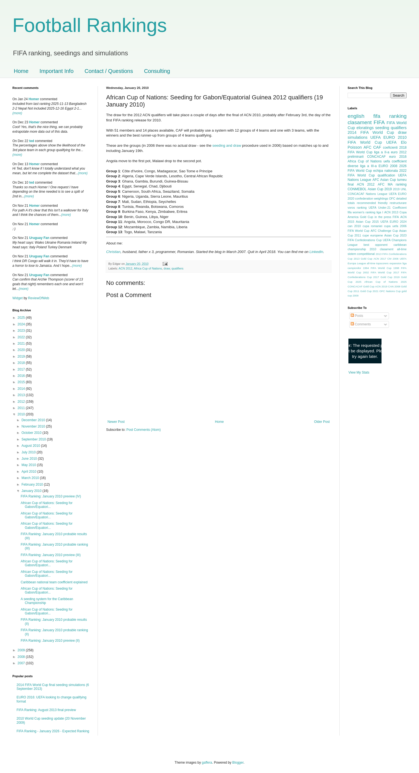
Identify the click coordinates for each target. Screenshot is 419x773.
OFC (392, 198)
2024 (22, 324)
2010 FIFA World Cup (377, 140)
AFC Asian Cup (384, 180)
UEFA (391, 142)
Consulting (157, 71)
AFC (368, 147)
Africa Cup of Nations (148, 268)
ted (31, 141)
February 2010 (33, 484)
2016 (22, 376)
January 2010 (32, 491)
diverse (353, 166)
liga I (380, 212)
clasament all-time (393, 249)
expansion (396, 263)
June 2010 (30, 459)
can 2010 (354, 226)
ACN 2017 (380, 258)
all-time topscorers (378, 263)
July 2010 (29, 452)
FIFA (396, 217)
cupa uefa (391, 226)
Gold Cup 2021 (369, 291)
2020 (22, 350)
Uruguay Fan (39, 238)
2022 (22, 337)
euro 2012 (399, 152)
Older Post (322, 422)
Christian (113, 252)
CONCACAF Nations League (367, 193)
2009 (22, 650)
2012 (22, 402)
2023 (22, 331)
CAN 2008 (394, 286)
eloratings (365, 128)
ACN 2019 (381, 286)
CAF (377, 147)
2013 (22, 395)
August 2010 (31, 446)
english (356, 116)
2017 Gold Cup (382, 277)
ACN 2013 (391, 212)
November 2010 (34, 426)
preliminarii (356, 157)
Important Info (56, 71)
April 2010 (29, 471)
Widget (18, 298)
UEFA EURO (382, 137)
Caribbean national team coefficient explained (54, 582)
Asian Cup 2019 (380, 189)
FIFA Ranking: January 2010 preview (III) (50, 555)
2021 (22, 343)
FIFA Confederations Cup (365, 240)
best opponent (376, 244)
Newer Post (116, 422)
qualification (386, 175)
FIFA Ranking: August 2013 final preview (46, 710)
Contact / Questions (109, 71)
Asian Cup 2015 (367, 221)
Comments (361, 324)
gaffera (207, 762)
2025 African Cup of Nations (377, 281)
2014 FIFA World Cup (371, 132)
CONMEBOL (357, 189)
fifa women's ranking (361, 212)
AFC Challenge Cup (384, 230)
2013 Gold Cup (363, 258)
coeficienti (390, 147)
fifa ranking (390, 116)
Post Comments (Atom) (143, 430)
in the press (383, 217)
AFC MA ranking (392, 184)
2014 (22, 389)
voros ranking (357, 207)
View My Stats (358, 372)
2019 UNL (400, 189)
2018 (22, 363)
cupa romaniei (372, 226)
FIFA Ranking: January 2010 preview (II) (50, 641)
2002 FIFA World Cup (377, 272)
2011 (22, 408)
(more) (17, 113)
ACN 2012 (125, 268)
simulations (357, 137)
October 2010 (32, 433)
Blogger (238, 762)
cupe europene (372, 235)
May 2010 (29, 465)
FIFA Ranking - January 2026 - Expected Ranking (53, 731)
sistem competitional (361, 253)
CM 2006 (393, 258)
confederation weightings (371, 198)
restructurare (398, 203)
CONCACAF (376, 157)
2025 (22, 318)
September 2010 (34, 439)
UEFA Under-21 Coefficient (388, 207)
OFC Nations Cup (390, 291)
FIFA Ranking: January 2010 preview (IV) (51, 496)
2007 (22, 663)
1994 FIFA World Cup (377, 268)
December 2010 (34, 420)
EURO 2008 (387, 166)
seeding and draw (227, 145)
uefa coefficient (395, 161)
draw (167, 268)
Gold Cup (366, 217)
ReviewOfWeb (38, 298)
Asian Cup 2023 (395, 235)
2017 (22, 369)
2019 (22, 356)
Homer (34, 99)
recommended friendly (372, 203)
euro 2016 (398, 157)
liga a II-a (381, 152)
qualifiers (177, 268)
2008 (22, 657)
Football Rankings (89, 25)
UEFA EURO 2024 (393, 221)
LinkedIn (316, 252)
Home (21, 71)
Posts (357, 316)
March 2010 (31, 478)
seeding (382, 128)
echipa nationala (385, 171)
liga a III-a (368, 166)
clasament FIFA (366, 122)
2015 (22, 382)
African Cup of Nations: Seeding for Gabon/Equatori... (46, 505)
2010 (22, 414)
